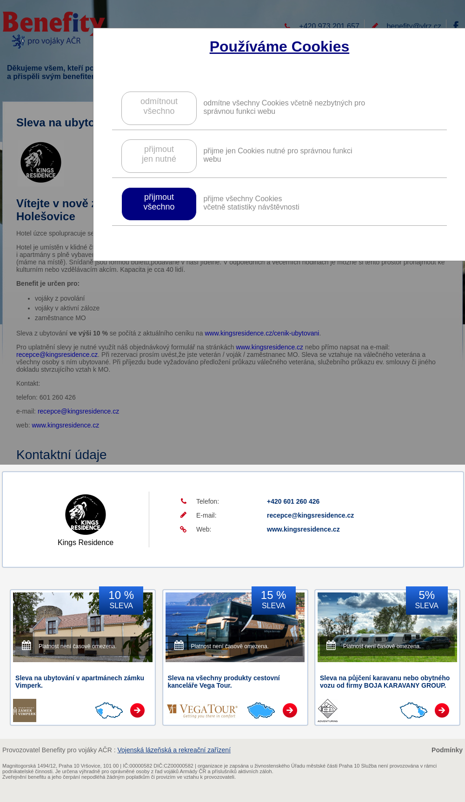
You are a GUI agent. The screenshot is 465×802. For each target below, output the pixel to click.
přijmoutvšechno (158, 201)
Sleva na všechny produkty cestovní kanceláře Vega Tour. (224, 681)
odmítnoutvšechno (159, 106)
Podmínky (447, 750)
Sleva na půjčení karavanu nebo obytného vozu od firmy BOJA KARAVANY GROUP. (385, 681)
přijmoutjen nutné (159, 154)
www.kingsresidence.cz (303, 529)
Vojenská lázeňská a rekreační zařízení (174, 750)
